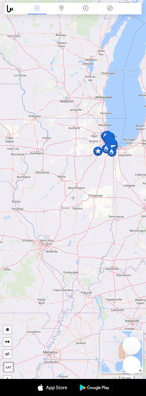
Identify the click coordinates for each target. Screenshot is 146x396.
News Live (37, 8)
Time (86, 8)
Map (61, 8)
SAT (8, 367)
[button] (98, 151)
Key (109, 8)
